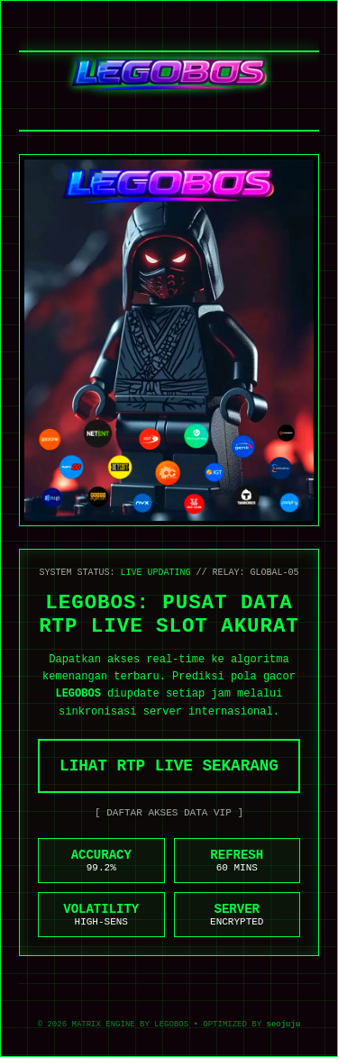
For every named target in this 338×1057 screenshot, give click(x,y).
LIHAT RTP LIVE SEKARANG (169, 766)
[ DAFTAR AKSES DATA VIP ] (169, 812)
